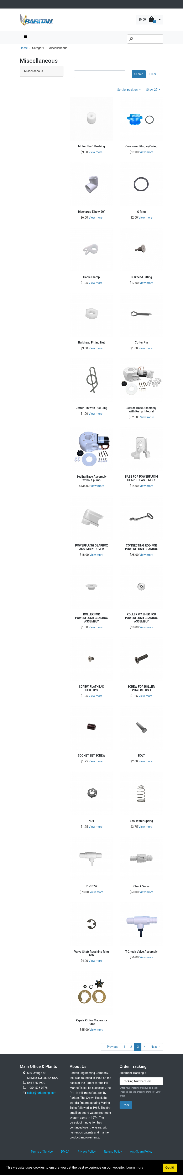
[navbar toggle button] (25, 37)
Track (126, 1105)
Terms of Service (42, 1151)
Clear (153, 74)
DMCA (65, 1151)
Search (138, 74)
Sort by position (127, 89)
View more (95, 152)
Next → (156, 1046)
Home (24, 48)
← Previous (110, 1046)
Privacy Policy (87, 1151)
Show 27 (152, 89)
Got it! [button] (169, 1167)
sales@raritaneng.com (41, 1092)
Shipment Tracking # (133, 1073)
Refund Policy (113, 1151)
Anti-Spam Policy (141, 1151)
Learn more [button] (134, 1167)
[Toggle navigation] (22, 4)
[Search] (145, 39)
